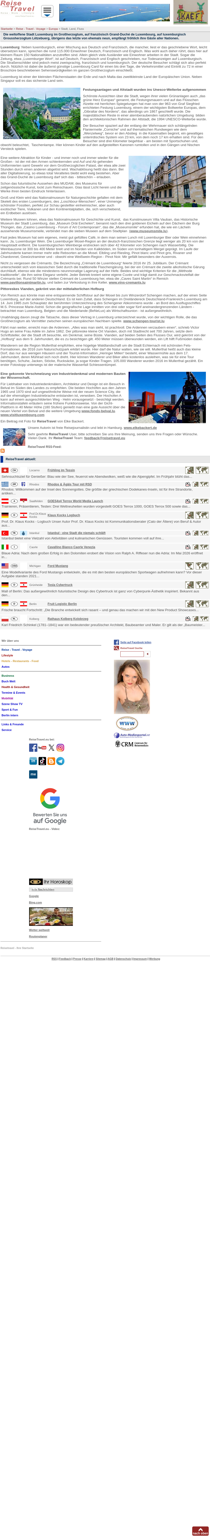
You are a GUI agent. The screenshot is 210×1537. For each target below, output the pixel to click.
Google (34, 896)
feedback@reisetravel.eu (104, 438)
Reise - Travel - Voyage (30, 28)
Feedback (65, 958)
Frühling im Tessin (61, 470)
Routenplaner (38, 936)
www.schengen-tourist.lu (143, 321)
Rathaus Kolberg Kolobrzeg (68, 619)
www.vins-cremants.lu (127, 282)
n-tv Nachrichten (43, 889)
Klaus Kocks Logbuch (64, 515)
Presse (77, 958)
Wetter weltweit (39, 930)
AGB (110, 958)
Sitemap (101, 958)
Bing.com (35, 902)
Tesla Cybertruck (60, 585)
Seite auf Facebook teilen (135, 642)
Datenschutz (123, 958)
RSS (54, 958)
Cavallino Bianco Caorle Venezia (71, 547)
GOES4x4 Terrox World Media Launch (75, 501)
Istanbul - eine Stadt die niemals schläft (77, 533)
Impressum (140, 958)
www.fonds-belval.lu (98, 411)
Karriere (89, 958)
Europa (53, 28)
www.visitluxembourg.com (23, 415)
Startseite (7, 28)
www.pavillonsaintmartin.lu (23, 282)
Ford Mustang (58, 566)
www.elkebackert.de (140, 428)
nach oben (200, 1533)
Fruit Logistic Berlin (62, 604)
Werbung (154, 958)
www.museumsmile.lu (148, 231)
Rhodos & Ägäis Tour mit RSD (70, 484)
